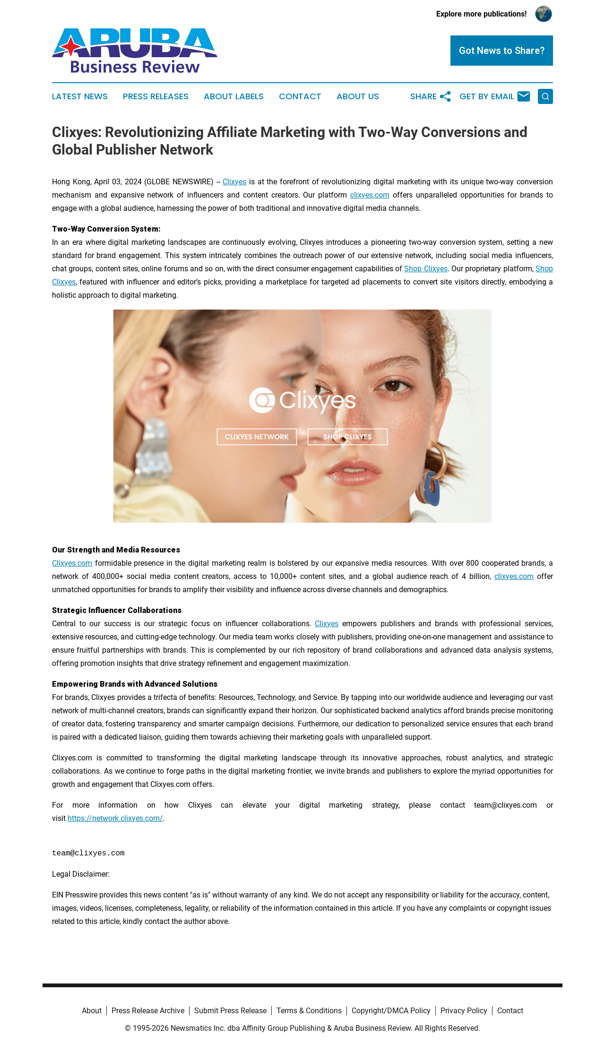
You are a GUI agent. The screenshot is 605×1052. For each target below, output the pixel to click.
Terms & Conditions (309, 1010)
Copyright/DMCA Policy (391, 1010)
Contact (300, 96)
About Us (358, 96)
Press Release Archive (148, 1010)
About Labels (234, 96)
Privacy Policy (464, 1010)
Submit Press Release (230, 1010)
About (92, 1010)
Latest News (80, 96)
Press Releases (156, 96)
